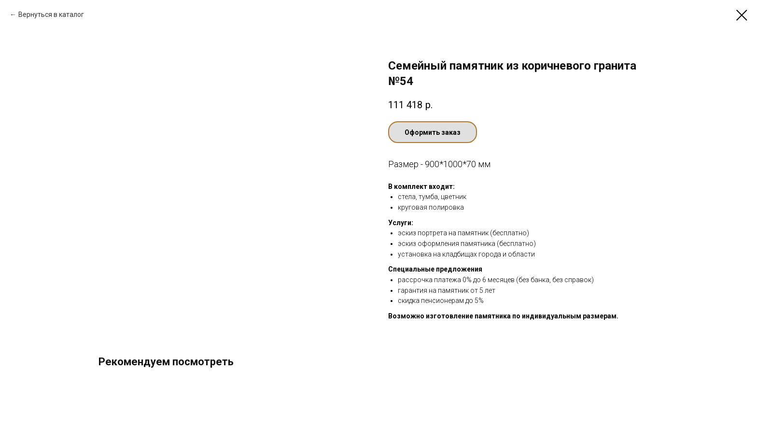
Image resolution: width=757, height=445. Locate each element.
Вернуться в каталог (51, 14)
